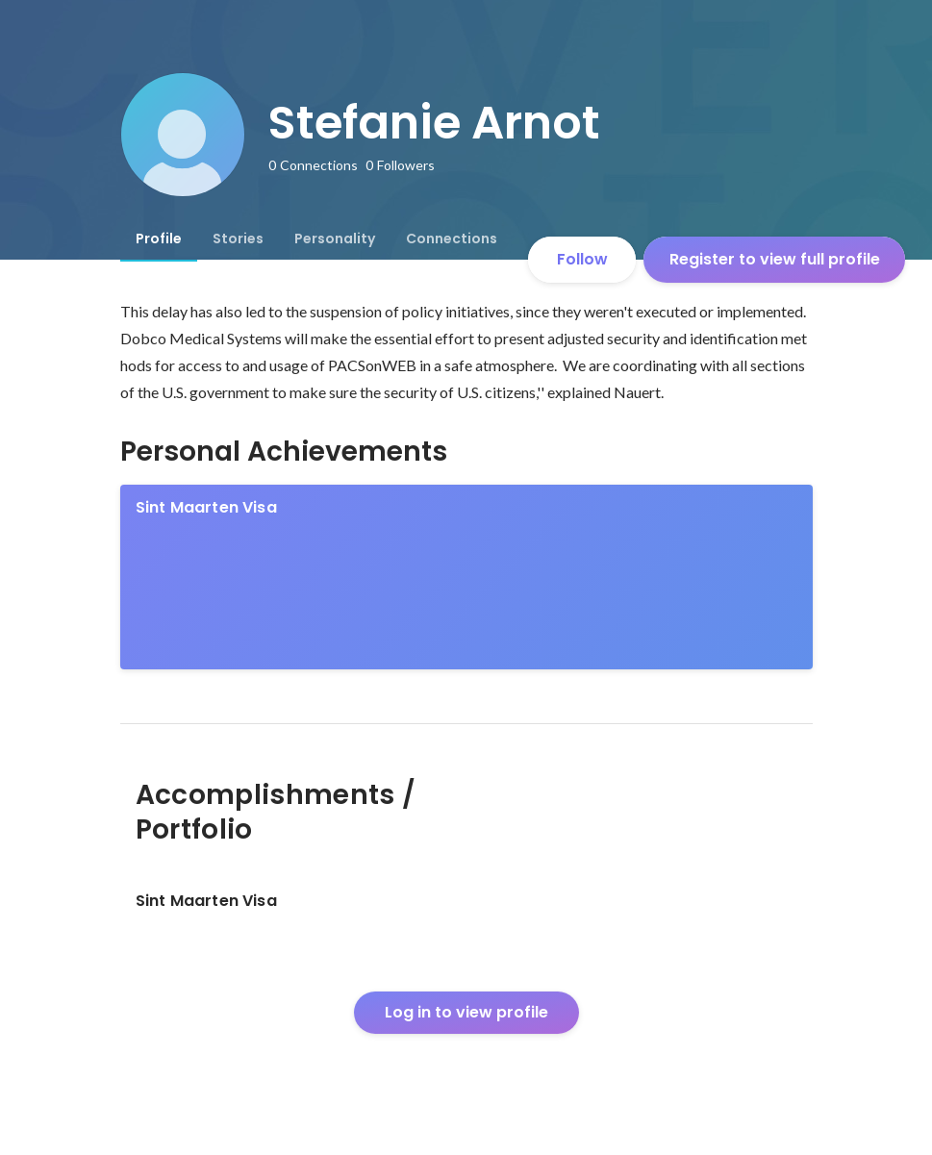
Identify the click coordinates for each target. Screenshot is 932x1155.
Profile (159, 238)
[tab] (158, 238)
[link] (466, 577)
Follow (582, 259)
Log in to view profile (466, 1012)
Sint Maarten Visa (206, 507)
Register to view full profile (774, 259)
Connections (451, 238)
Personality (334, 238)
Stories (238, 238)
